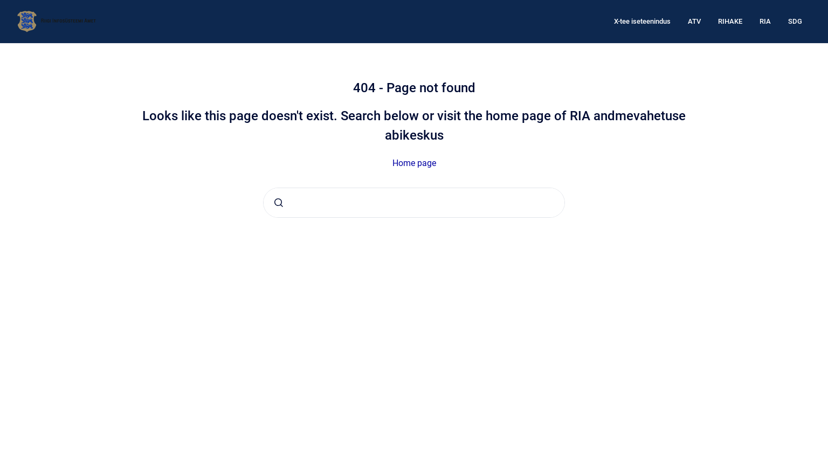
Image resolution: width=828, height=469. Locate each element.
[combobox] (414, 202)
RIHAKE (730, 21)
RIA (765, 21)
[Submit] (278, 202)
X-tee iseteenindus (642, 21)
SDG (795, 21)
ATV (694, 21)
